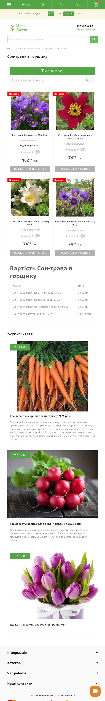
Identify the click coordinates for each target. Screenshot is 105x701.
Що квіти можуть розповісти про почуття (38, 624)
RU (29, 4)
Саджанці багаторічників (27, 48)
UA (23, 4)
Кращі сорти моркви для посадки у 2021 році (40, 416)
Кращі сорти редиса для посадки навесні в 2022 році (45, 523)
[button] (61, 4)
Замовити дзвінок (85, 28)
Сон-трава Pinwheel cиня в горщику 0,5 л (75, 223)
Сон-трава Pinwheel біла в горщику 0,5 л (29, 223)
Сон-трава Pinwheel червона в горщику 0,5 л (75, 137)
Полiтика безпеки (65, 695)
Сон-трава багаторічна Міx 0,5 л (29, 134)
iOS (51, 13)
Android (69, 13)
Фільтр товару (52, 71)
